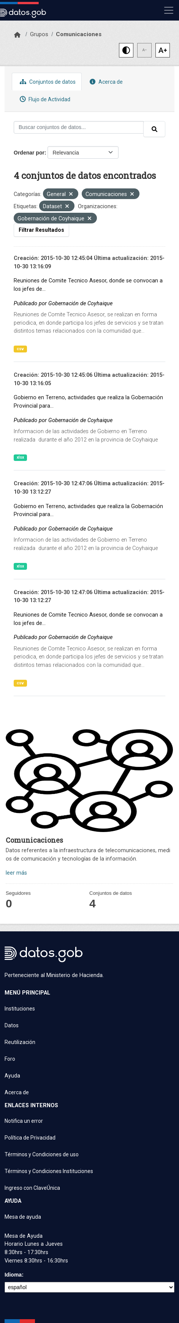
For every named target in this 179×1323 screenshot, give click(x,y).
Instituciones (20, 1009)
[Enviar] (154, 129)
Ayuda (12, 1076)
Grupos (39, 34)
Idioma (13, 1275)
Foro (10, 1059)
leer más (16, 873)
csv (20, 348)
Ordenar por (29, 153)
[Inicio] (17, 35)
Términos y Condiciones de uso (42, 1154)
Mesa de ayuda (23, 1217)
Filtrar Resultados (41, 230)
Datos (12, 1025)
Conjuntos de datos (47, 81)
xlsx (20, 457)
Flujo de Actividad (44, 99)
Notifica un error (24, 1121)
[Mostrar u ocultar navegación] (168, 10)
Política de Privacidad (30, 1138)
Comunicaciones (78, 34)
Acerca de (105, 81)
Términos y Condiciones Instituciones (49, 1171)
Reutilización (20, 1042)
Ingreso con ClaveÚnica (32, 1188)
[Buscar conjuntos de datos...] (79, 127)
